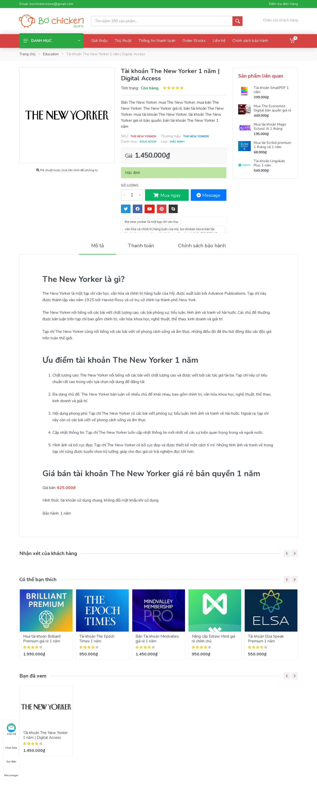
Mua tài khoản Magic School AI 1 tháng (270, 126)
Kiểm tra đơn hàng (283, 4)
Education (51, 54)
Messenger (11, 771)
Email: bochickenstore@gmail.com (46, 4)
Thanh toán (141, 245)
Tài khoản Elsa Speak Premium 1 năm (266, 639)
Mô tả (97, 245)
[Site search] (161, 21)
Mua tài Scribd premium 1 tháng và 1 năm (272, 144)
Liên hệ (11, 729)
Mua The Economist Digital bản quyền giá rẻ (272, 108)
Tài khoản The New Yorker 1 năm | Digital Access (45, 735)
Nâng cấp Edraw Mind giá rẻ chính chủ (213, 639)
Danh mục (51, 40)
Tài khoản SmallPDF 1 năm (271, 89)
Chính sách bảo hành (202, 245)
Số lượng (130, 185)
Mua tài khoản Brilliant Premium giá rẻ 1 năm (42, 639)
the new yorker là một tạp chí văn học (151, 222)
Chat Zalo (11, 743)
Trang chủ (27, 54)
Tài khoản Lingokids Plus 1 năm (269, 163)
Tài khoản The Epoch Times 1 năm (96, 639)
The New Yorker (196, 136)
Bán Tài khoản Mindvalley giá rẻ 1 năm (157, 639)
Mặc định (177, 142)
